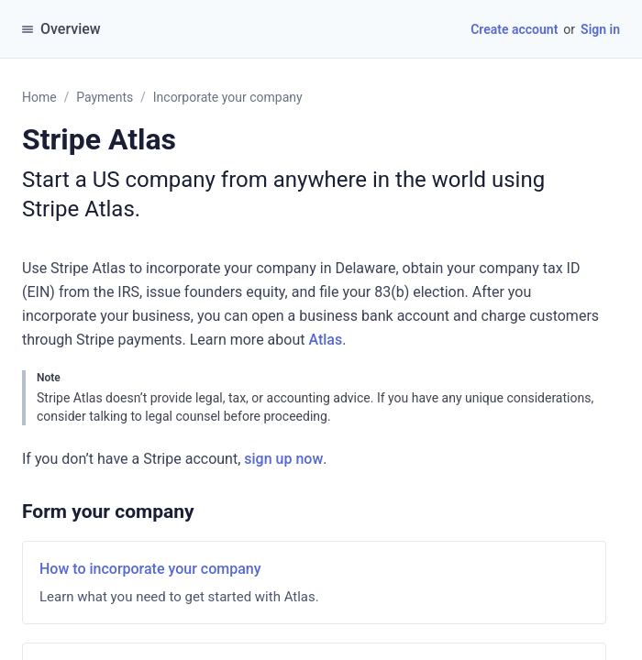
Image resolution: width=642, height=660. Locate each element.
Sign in (600, 29)
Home (39, 97)
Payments (104, 97)
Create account (514, 29)
